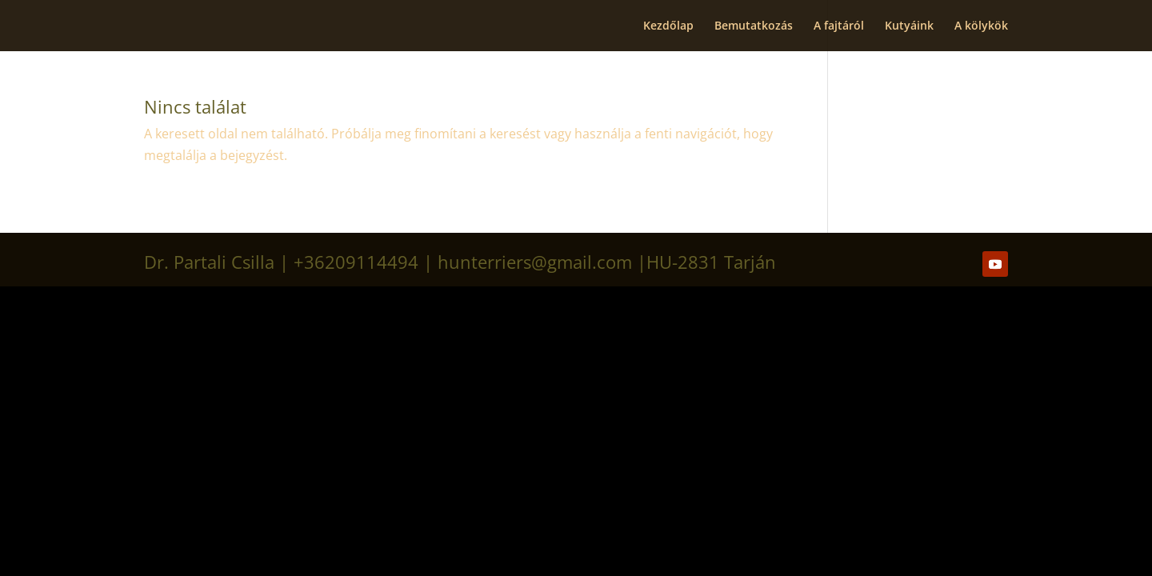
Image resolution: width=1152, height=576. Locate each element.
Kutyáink (909, 26)
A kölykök (981, 26)
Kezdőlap (668, 26)
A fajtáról (839, 26)
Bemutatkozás (753, 26)
